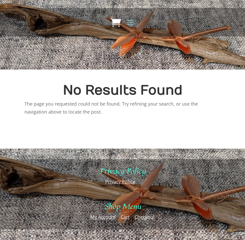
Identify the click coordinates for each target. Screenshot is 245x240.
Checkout (145, 217)
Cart (125, 217)
